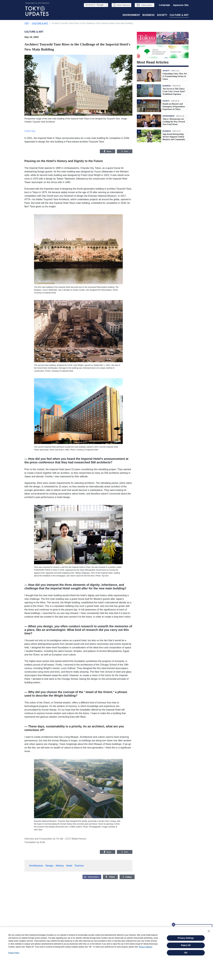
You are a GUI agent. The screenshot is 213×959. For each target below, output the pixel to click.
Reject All (185, 945)
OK (185, 952)
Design (49, 865)
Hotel (69, 865)
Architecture (36, 865)
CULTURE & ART (179, 15)
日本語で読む (30, 131)
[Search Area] (96, 5)
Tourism (79, 865)
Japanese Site (181, 5)
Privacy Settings (186, 938)
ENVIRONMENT (131, 15)
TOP (26, 23)
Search (106, 5)
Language (164, 5)
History (60, 865)
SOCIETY (162, 15)
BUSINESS (148, 15)
